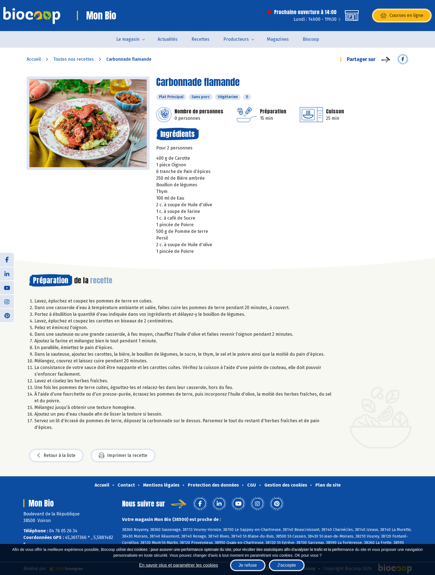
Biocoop (311, 39)
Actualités (168, 39)
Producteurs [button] (236, 39)
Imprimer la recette (123, 455)
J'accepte (286, 565)
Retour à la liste (56, 455)
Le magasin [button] (128, 39)
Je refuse (248, 565)
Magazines (278, 39)
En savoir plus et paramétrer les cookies (178, 565)
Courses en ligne (401, 15)
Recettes (200, 39)
